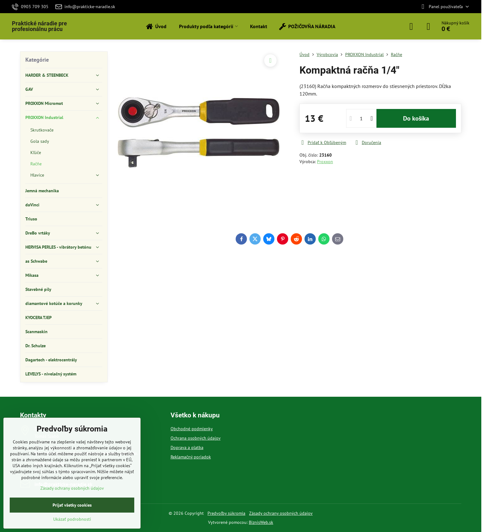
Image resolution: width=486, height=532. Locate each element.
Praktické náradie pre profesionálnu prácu (39, 26)
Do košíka (416, 118)
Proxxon (325, 161)
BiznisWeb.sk (261, 522)
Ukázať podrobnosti (72, 519)
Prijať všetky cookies (72, 505)
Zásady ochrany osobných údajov (281, 513)
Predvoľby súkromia (226, 513)
